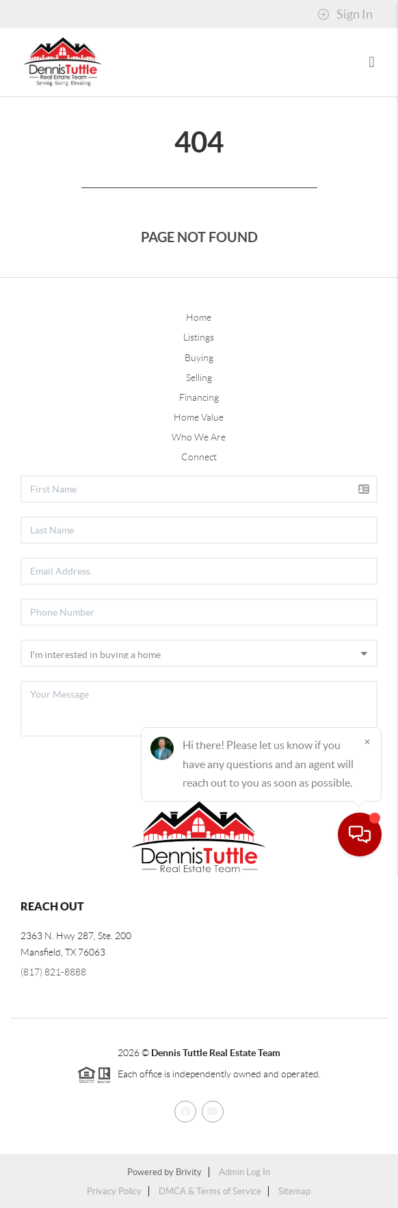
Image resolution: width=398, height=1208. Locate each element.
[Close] (367, 1076)
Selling (199, 377)
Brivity (189, 1172)
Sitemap (294, 1191)
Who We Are (199, 437)
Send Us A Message (308, 775)
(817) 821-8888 (53, 972)
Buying (199, 357)
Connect (199, 456)
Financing (199, 397)
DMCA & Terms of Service (210, 1191)
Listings (198, 337)
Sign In (345, 14)
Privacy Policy (114, 1191)
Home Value (199, 417)
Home (198, 317)
